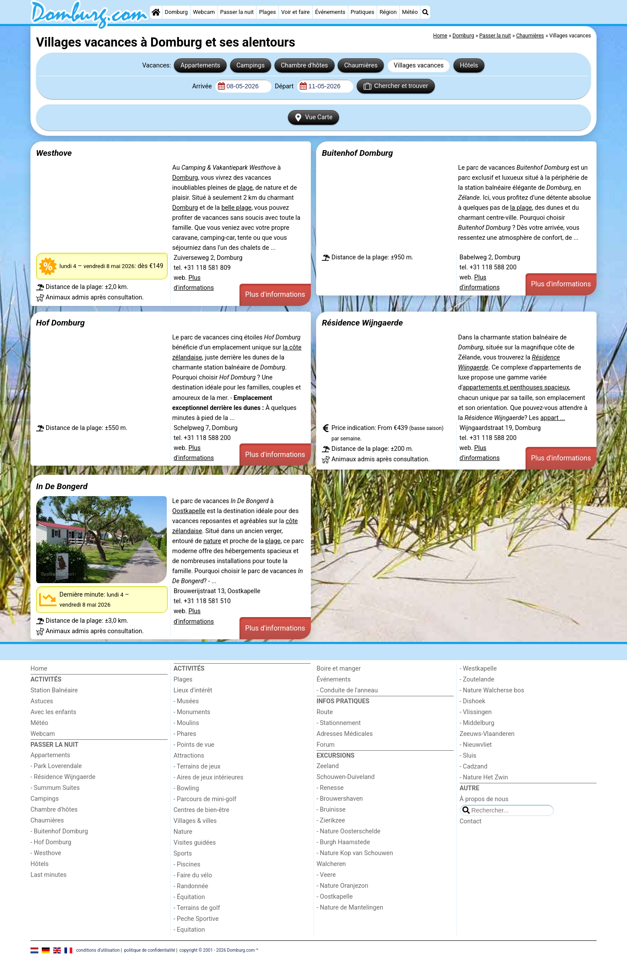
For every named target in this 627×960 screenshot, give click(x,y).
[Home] (156, 12)
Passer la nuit (237, 12)
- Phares (185, 734)
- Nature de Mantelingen (350, 907)
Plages (267, 12)
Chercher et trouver (396, 86)
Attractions (189, 755)
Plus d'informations (275, 294)
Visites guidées (195, 842)
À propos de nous (484, 799)
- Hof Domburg (50, 842)
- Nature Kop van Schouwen (355, 853)
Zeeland (328, 766)
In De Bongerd (62, 486)
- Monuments (192, 712)
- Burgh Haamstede (343, 842)
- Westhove (45, 853)
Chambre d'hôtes (304, 65)
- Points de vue (194, 745)
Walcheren (331, 864)
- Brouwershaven (340, 798)
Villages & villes (195, 821)
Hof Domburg (60, 323)
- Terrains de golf (197, 908)
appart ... (552, 418)
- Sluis (468, 755)
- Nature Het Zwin (484, 777)
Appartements (200, 65)
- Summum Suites (55, 788)
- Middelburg (477, 723)
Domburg (176, 12)
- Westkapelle (478, 668)
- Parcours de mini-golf (205, 799)
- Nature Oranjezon (342, 886)
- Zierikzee (331, 820)
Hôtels (469, 65)
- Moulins (186, 723)
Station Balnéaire (54, 690)
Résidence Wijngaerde (362, 323)
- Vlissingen (476, 712)
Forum (325, 745)
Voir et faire (295, 12)
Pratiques (362, 12)
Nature (183, 832)
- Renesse (330, 788)
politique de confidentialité (149, 950)
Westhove (54, 153)
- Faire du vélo (193, 875)
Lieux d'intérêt (193, 690)
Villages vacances (419, 65)
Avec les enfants (53, 712)
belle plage (236, 207)
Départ (285, 86)
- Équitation (189, 897)
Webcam (204, 12)
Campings (250, 65)
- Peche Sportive (196, 919)
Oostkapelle (189, 511)
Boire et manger (339, 668)
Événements (330, 12)
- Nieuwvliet (476, 745)
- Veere (326, 875)
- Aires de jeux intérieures (208, 777)
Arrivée (202, 86)
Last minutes (48, 875)
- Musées (186, 701)
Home (38, 668)
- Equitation (189, 929)
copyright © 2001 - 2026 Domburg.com (217, 950)
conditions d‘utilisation (98, 950)
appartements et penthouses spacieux (515, 387)
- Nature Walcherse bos (492, 690)
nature (212, 541)
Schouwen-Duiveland (345, 777)
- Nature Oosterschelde (349, 831)
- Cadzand (474, 766)
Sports (183, 853)
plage (245, 187)
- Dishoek (472, 701)
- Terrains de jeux (197, 766)
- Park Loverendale (56, 766)
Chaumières (361, 65)
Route (325, 712)
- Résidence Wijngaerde (62, 777)
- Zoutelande (477, 679)
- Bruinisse (331, 809)
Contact (471, 821)
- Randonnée (191, 886)
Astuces (41, 701)
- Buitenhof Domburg (59, 831)
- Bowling (186, 788)
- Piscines (187, 864)
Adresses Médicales (345, 734)
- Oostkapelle (335, 896)
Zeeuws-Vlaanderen (487, 734)
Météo (410, 12)
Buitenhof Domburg (357, 153)
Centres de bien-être (201, 810)
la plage (521, 207)
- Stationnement (339, 723)
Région (388, 12)
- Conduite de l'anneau (347, 690)
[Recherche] (425, 12)
